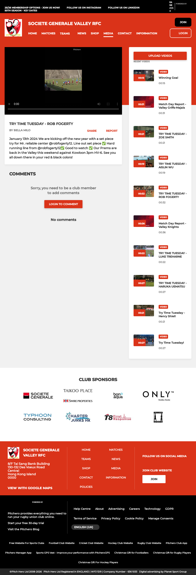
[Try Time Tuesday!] (173, 347)
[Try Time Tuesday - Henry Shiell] (173, 319)
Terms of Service (85, 518)
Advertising (116, 509)
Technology (152, 509)
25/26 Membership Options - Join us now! (32, 7)
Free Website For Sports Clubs (26, 543)
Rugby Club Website (149, 543)
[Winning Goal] (173, 82)
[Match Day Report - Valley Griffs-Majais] (173, 110)
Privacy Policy (110, 518)
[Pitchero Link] (183, 8)
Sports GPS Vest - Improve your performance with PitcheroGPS (73, 552)
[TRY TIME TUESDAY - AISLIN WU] (173, 170)
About (99, 509)
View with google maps (30, 488)
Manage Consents (160, 518)
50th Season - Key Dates (21, 10)
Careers (134, 509)
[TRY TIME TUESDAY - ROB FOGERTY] (173, 199)
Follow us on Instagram (84, 7)
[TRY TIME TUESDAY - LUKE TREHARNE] (173, 259)
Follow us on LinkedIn (124, 7)
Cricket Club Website (91, 543)
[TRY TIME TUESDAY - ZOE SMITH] (173, 140)
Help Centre (82, 509)
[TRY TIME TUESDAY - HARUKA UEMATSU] (173, 289)
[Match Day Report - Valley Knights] (173, 229)
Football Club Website (61, 543)
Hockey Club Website (120, 543)
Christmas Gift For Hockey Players (98, 562)
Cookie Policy (134, 518)
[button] (32, 33)
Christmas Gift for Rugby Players (172, 552)
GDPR (169, 509)
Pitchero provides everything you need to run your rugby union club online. (37, 515)
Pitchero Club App (176, 543)
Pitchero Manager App (18, 552)
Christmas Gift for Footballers (131, 552)
